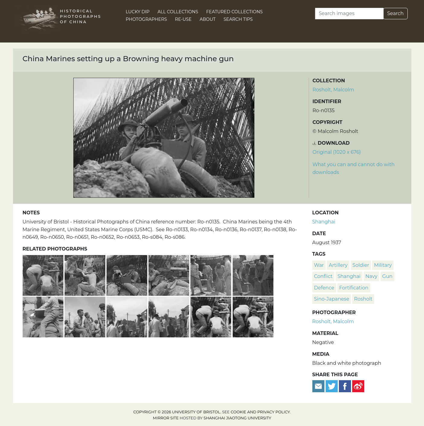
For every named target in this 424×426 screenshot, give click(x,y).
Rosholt (363, 299)
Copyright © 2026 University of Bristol (176, 412)
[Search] (349, 13)
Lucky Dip (138, 11)
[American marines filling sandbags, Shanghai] (253, 274)
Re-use (183, 19)
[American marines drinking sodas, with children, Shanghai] (169, 316)
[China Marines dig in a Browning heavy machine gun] (44, 274)
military (383, 265)
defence (324, 288)
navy (371, 276)
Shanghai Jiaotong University (237, 418)
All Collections (178, 11)
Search (395, 13)
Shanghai (323, 222)
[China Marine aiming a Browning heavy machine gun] (169, 274)
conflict (323, 276)
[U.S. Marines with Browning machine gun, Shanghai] (253, 316)
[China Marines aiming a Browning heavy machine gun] (127, 274)
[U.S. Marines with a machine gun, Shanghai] (211, 316)
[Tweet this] (332, 386)
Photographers (146, 19)
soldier (360, 265)
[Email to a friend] (319, 386)
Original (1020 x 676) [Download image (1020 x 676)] (337, 152)
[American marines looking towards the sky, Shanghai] (86, 316)
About (207, 19)
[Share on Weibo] (358, 386)
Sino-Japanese (331, 299)
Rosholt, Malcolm (333, 90)
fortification (353, 288)
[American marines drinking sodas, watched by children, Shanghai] (127, 316)
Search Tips (238, 19)
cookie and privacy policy (260, 412)
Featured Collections (234, 11)
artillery (338, 265)
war (319, 265)
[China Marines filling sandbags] (211, 274)
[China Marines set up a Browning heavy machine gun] (86, 274)
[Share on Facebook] (345, 386)
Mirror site (166, 418)
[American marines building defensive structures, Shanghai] (44, 316)
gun (387, 276)
